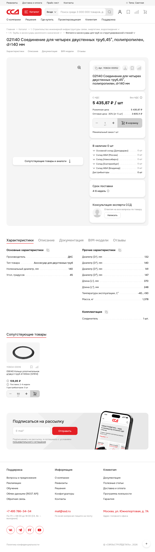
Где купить (47, 19)
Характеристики (15, 51)
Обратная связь (16, 499)
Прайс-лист (53, 2)
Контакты (69, 2)
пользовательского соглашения (29, 442)
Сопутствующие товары (26, 334)
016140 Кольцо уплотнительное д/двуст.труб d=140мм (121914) (23, 372)
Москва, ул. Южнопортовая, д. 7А (125, 511)
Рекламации (14, 483)
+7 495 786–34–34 (19, 511)
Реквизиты (12, 2)
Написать (112, 215)
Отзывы (81, 51)
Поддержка (108, 19)
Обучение (12, 488)
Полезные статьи (113, 483)
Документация (49, 51)
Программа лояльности (117, 493)
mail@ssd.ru (63, 511)
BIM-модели (67, 51)
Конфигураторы (64, 493)
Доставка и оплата (32, 2)
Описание (33, 51)
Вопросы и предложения (21, 477)
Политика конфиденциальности (23, 544)
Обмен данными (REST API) (22, 493)
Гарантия (108, 499)
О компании (14, 19)
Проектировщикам (69, 19)
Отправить (64, 431)
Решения (30, 19)
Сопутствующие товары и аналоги (48, 161)
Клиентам (91, 19)
